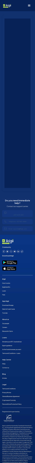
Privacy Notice (6, 392)
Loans (4, 291)
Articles (4, 378)
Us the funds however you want (11, 349)
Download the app (7, 305)
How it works (6, 283)
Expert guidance (7, 345)
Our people (5, 323)
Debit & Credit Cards (8, 309)
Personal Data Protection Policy (11, 404)
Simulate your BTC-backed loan (12, 341)
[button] (29, 5)
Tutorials (5, 313)
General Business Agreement (11, 396)
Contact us (5, 367)
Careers (4, 327)
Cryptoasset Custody (9, 400)
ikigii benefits (6, 287)
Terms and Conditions (9, 388)
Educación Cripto (7, 331)
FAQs (4, 364)
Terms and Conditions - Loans (11, 353)
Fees (3, 295)
